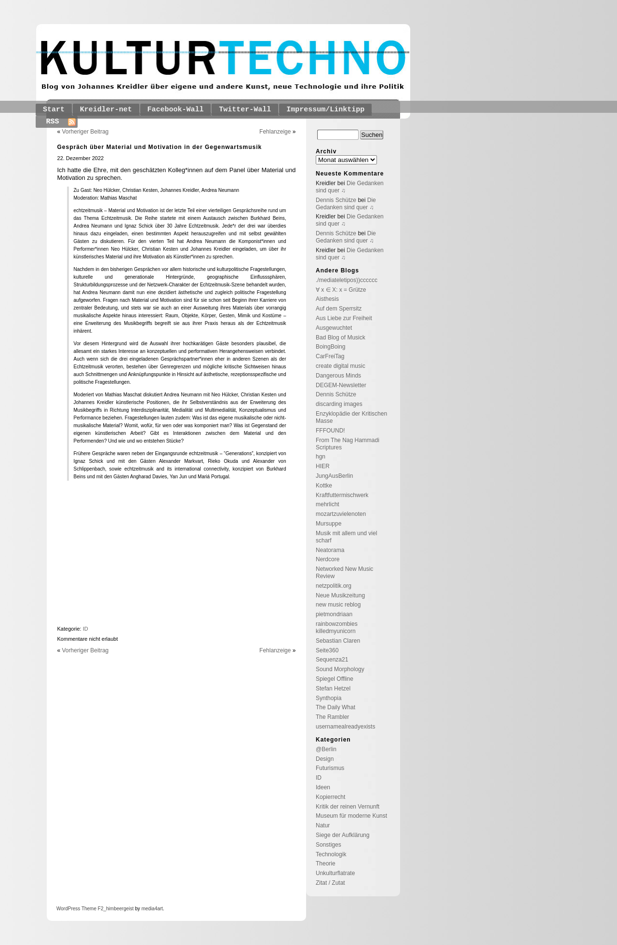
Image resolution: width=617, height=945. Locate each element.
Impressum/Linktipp (325, 110)
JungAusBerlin (334, 475)
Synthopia (328, 698)
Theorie (325, 863)
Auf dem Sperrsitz (339, 308)
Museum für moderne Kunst (351, 815)
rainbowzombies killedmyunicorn (337, 627)
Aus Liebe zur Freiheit (344, 318)
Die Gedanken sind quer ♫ (346, 204)
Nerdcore (327, 559)
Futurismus (330, 768)
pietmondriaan (334, 614)
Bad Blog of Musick (340, 337)
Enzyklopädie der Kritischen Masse (351, 417)
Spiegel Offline (334, 678)
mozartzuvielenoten (341, 514)
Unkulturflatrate (335, 873)
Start (54, 110)
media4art (151, 908)
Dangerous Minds (338, 375)
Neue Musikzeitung (340, 595)
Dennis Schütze (336, 200)
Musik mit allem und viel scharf (346, 537)
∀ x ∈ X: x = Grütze (341, 289)
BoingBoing (330, 346)
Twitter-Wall (245, 110)
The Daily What (335, 707)
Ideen (323, 787)
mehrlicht (327, 504)
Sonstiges (328, 844)
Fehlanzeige (275, 131)
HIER (323, 466)
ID (85, 629)
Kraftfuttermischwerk (342, 495)
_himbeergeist (118, 908)
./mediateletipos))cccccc (346, 280)
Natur (323, 825)
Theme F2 (91, 908)
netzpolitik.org (333, 585)
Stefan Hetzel (333, 688)
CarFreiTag (330, 356)
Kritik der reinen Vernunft (347, 806)
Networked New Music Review (344, 573)
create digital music (340, 366)
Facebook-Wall (176, 110)
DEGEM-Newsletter (341, 385)
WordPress (68, 908)
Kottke (324, 485)
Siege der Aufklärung (342, 835)
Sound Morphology (340, 669)
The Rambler (332, 717)
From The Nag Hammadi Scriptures (347, 444)
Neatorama (330, 550)
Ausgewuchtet (334, 327)
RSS (52, 122)
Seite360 (327, 650)
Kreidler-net (106, 110)
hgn (320, 456)
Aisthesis (327, 299)
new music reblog (338, 604)
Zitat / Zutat (330, 882)
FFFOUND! (330, 430)
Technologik (331, 854)
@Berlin (326, 749)
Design (325, 759)
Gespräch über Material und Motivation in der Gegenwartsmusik (159, 147)
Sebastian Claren (338, 640)
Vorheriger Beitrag (85, 131)
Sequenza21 (332, 659)
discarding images (339, 404)
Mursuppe (328, 523)
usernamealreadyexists (345, 726)
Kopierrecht (330, 797)
